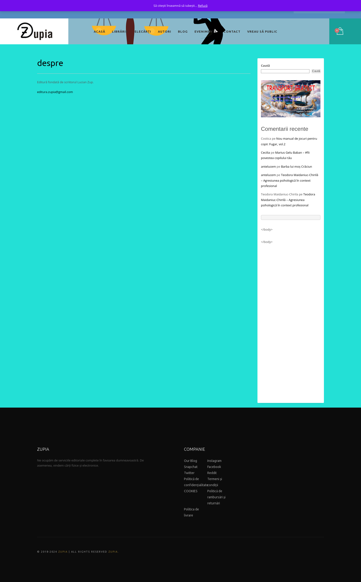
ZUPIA (63, 551)
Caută (265, 65)
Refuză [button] (203, 5)
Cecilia (265, 152)
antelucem (268, 166)
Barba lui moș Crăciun (296, 166)
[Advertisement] (290, 321)
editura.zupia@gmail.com (55, 92)
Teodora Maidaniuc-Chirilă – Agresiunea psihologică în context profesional (289, 180)
